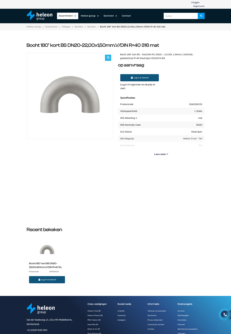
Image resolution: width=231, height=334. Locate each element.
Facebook (121, 315)
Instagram (121, 320)
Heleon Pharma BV (95, 315)
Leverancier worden (156, 324)
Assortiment (66, 15)
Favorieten (182, 320)
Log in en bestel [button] (140, 77)
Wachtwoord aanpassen (188, 329)
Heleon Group (88, 15)
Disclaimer (152, 315)
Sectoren (109, 15)
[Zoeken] (201, 16)
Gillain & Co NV (93, 329)
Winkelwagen (183, 315)
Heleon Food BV (94, 311)
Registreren (199, 6)
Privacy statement (155, 320)
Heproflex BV (92, 324)
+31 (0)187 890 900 (37, 330)
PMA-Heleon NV (94, 320)
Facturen (181, 324)
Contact (126, 15)
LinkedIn (121, 311)
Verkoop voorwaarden (157, 311)
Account (181, 311)
